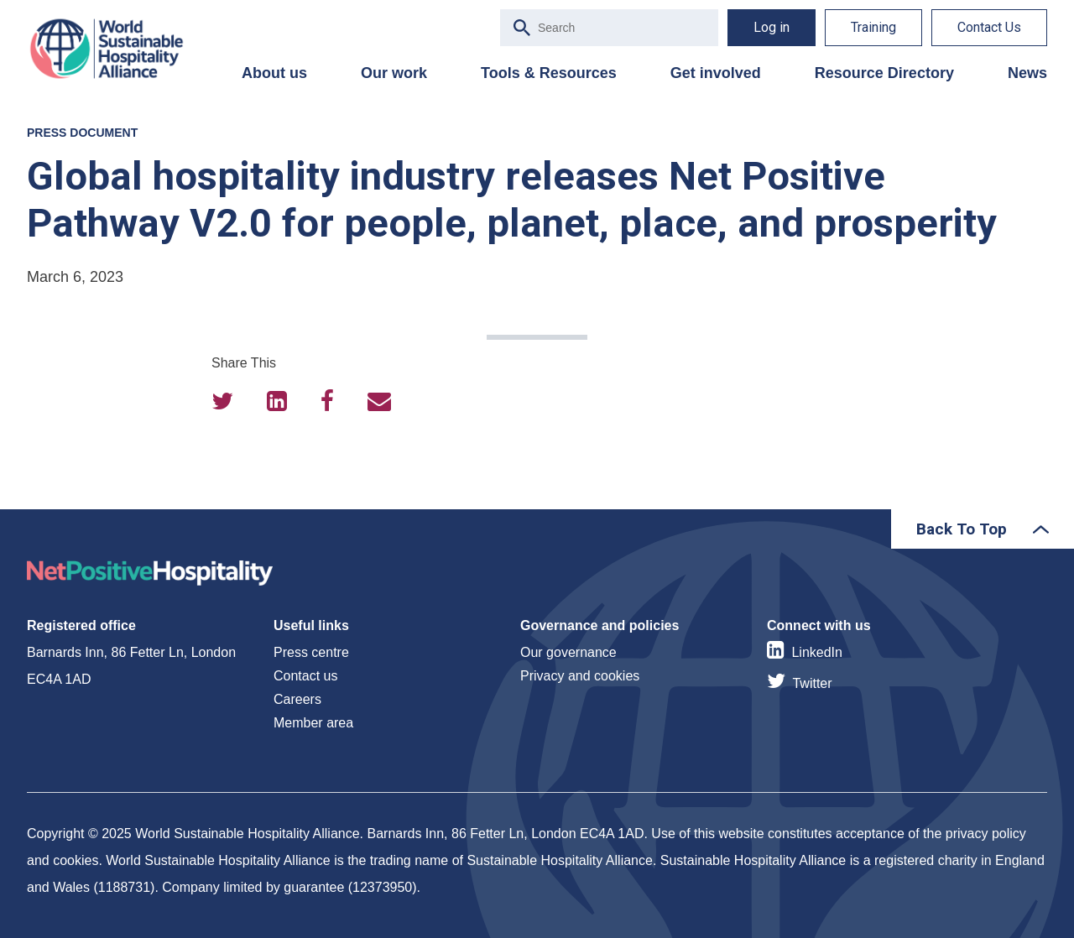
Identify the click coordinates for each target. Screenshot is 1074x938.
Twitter (812, 683)
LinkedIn (816, 652)
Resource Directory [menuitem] (884, 73)
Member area (313, 723)
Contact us (305, 676)
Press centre (311, 652)
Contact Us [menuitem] (989, 27)
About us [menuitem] (274, 73)
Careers (297, 699)
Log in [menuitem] (771, 27)
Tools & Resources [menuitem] (549, 73)
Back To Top (961, 529)
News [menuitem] (1027, 73)
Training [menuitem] (873, 27)
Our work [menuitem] (394, 73)
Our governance (568, 652)
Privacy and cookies (579, 676)
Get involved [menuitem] (715, 73)
